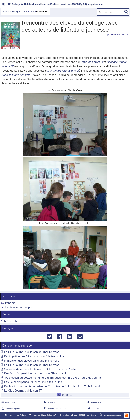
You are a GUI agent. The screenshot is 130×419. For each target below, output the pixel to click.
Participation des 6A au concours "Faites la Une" (34, 356)
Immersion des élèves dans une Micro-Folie (31, 360)
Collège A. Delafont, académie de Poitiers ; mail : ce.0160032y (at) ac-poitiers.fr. (55, 4)
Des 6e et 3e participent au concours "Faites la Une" (37, 373)
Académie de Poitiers (17, 415)
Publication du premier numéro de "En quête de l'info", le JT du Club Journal (52, 386)
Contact (49, 402)
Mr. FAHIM (11, 321)
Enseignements (19, 11)
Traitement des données (55, 409)
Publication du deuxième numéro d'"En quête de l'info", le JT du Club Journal (53, 377)
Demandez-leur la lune (61, 70)
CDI (32, 11)
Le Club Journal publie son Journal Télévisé (31, 352)
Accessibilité (94, 402)
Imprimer (10, 303)
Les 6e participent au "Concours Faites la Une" (33, 382)
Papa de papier (90, 62)
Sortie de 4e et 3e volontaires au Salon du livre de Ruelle (40, 369)
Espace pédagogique (112, 415)
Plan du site (7, 402)
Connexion (93, 409)
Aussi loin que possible (15, 75)
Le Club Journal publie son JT (23, 390)
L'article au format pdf (18, 307)
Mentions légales (10, 409)
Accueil (5, 11)
